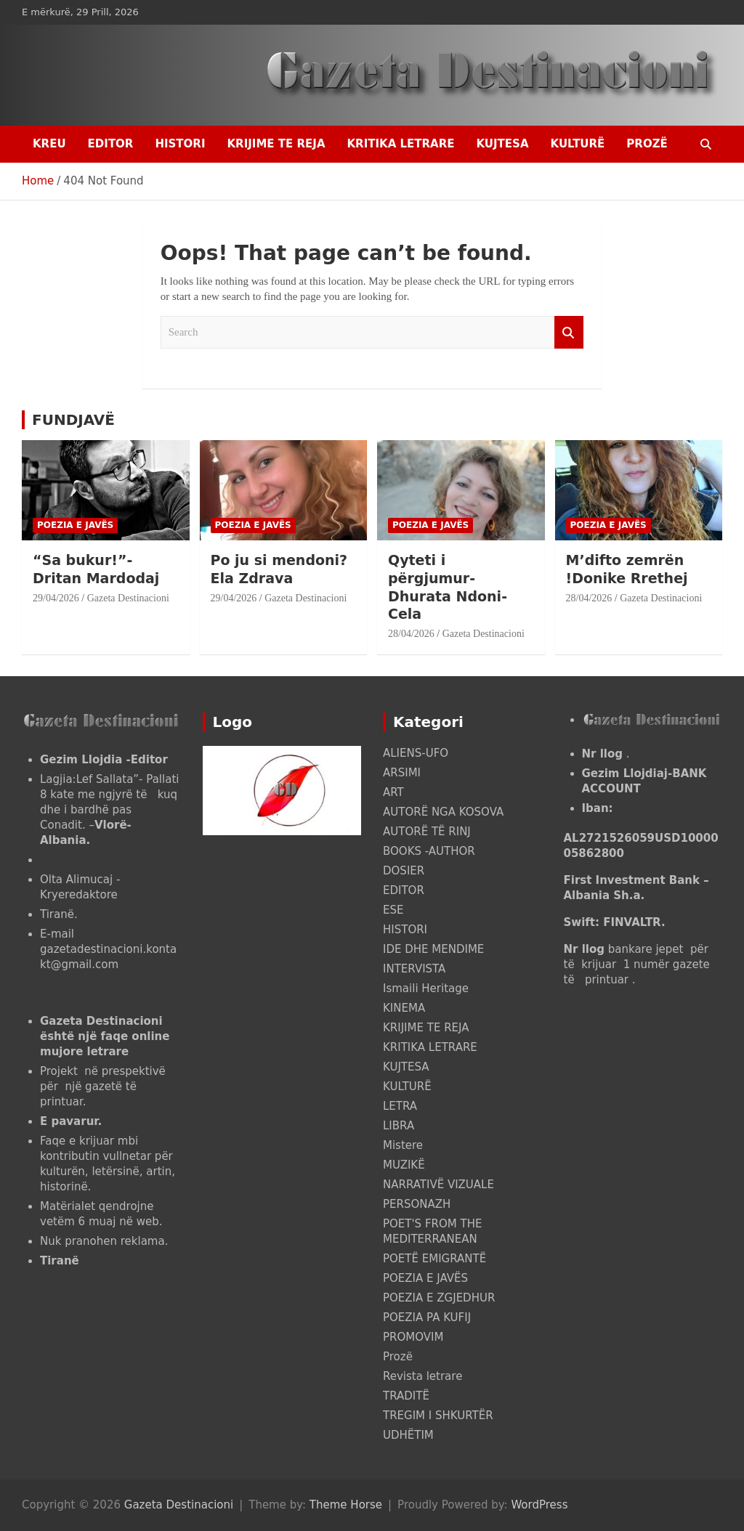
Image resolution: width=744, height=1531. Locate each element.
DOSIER (403, 870)
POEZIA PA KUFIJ (427, 1317)
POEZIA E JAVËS (75, 525)
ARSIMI (402, 772)
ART (393, 792)
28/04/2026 (411, 633)
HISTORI (180, 143)
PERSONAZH (416, 1204)
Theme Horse (346, 1504)
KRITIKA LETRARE (400, 143)
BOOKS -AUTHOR (429, 851)
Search (568, 332)
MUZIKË (404, 1164)
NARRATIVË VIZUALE (438, 1184)
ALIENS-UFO (415, 753)
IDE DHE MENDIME (433, 949)
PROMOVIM (413, 1337)
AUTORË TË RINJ (427, 831)
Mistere (403, 1145)
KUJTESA (503, 143)
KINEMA (404, 1008)
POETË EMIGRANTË (434, 1258)
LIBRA (398, 1125)
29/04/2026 (56, 598)
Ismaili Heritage (426, 988)
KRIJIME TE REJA (276, 143)
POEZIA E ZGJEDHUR (439, 1297)
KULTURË (578, 143)
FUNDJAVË (73, 420)
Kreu (49, 143)
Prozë (646, 143)
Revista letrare (422, 1376)
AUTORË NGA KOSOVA (443, 812)
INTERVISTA (414, 968)
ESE (393, 910)
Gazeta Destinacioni (128, 598)
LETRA (400, 1106)
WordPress (539, 1504)
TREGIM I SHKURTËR (438, 1415)
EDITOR (111, 143)
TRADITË (406, 1395)
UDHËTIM (408, 1435)
